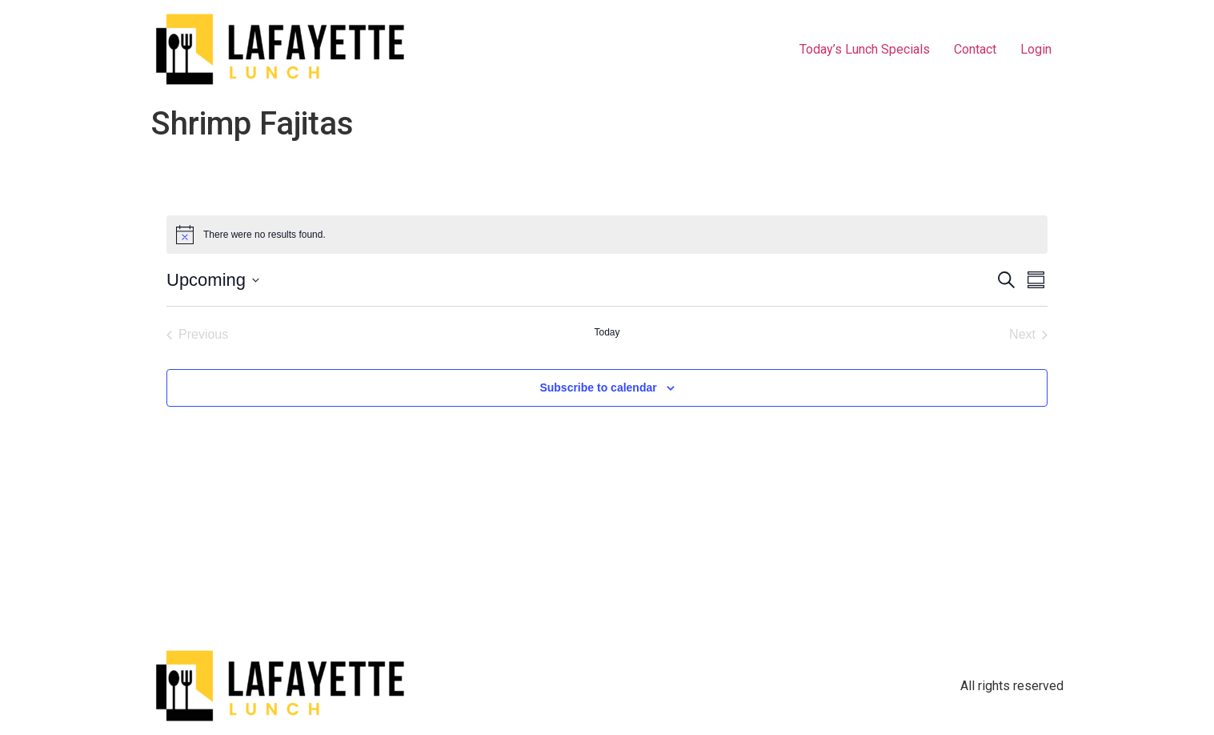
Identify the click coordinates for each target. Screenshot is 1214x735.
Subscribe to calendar (597, 387)
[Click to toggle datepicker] (212, 280)
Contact (975, 49)
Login (1036, 49)
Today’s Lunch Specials (864, 49)
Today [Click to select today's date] (606, 332)
